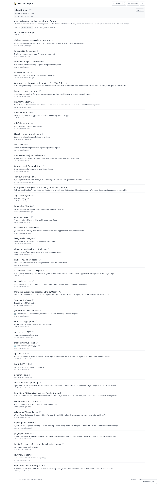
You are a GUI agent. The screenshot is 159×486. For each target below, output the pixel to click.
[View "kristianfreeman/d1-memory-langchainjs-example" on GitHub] (63, 444)
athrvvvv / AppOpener (24, 321)
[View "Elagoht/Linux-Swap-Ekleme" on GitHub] (42, 134)
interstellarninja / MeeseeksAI (28, 61)
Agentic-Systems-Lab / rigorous (28, 465)
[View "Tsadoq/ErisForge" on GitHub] (33, 300)
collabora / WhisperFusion (26, 412)
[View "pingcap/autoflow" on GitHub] (33, 433)
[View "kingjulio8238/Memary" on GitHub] (37, 51)
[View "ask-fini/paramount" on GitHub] (34, 123)
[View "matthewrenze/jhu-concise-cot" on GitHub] (45, 155)
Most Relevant (27, 27)
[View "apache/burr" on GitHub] (28, 353)
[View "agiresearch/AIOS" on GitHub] (33, 332)
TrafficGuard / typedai (24, 176)
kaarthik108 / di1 (22, 364)
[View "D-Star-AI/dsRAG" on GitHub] (32, 72)
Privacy (133, 479)
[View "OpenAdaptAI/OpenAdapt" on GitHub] (40, 382)
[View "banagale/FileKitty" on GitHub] (33, 206)
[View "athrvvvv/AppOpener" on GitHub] (36, 321)
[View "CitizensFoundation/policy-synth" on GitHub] (46, 270)
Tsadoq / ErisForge (22, 300)
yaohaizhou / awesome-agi (26, 310)
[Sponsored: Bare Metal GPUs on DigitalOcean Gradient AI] (79, 394)
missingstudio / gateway (25, 227)
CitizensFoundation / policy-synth (29, 270)
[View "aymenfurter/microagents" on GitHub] (41, 401)
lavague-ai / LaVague (23, 238)
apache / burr (20, 353)
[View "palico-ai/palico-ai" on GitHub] (33, 281)
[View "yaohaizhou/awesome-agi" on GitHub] (40, 310)
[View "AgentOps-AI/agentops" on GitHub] (38, 423)
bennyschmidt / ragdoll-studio (28, 166)
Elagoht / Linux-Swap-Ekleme (27, 134)
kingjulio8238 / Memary (25, 51)
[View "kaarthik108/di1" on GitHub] (31, 364)
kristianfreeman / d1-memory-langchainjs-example (37, 444)
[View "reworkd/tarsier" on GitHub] (31, 455)
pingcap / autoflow (23, 433)
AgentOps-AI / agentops (25, 422)
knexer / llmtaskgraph (24, 32)
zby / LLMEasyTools (23, 195)
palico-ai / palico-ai (22, 281)
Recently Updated (49, 27)
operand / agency (22, 217)
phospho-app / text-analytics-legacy (30, 249)
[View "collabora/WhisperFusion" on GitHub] (40, 412)
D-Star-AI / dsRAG (22, 72)
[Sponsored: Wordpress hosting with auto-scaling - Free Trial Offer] (79, 84)
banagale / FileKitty (23, 206)
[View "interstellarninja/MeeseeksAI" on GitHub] (43, 61)
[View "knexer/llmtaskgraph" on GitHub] (36, 32)
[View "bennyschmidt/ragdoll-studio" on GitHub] (43, 166)
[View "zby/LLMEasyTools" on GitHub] (33, 195)
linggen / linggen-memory (26, 91)
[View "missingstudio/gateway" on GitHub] (38, 227)
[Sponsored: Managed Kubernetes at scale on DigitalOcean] (79, 293)
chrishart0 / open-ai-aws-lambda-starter (32, 40)
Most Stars (38, 27)
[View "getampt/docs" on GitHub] (29, 375)
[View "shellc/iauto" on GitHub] (27, 144)
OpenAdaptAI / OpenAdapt (26, 382)
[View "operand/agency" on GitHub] (32, 217)
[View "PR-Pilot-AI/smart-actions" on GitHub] (40, 260)
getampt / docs (21, 375)
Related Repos (25, 3)
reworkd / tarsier (22, 454)
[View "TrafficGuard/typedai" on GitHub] (36, 177)
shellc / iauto (20, 144)
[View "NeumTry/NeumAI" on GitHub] (33, 102)
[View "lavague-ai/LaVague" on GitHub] (35, 238)
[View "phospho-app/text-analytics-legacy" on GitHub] (48, 249)
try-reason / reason (23, 112)
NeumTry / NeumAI (23, 101)
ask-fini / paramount (23, 123)
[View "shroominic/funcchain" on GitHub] (37, 343)
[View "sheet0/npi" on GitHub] (30, 10)
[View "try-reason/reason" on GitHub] (33, 112)
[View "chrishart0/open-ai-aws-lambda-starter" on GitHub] (53, 40)
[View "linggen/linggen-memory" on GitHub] (40, 91)
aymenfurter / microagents (26, 401)
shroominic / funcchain (24, 342)
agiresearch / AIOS (22, 332)
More (140, 10)
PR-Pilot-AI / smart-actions (26, 259)
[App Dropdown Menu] (142, 4)
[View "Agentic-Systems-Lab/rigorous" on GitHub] (44, 465)
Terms (140, 479)
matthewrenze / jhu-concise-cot (28, 155)
